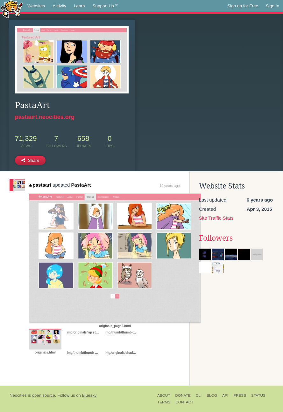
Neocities (18, 395)
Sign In (272, 5)
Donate (183, 395)
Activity (59, 5)
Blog (212, 395)
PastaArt (81, 185)
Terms (163, 402)
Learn (79, 5)
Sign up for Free (242, 5)
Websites (36, 5)
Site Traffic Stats (216, 218)
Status (258, 395)
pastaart (40, 185)
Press (239, 395)
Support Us (105, 6)
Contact (184, 402)
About (163, 395)
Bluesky (89, 395)
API (225, 395)
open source (43, 395)
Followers (216, 238)
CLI (199, 395)
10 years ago (169, 186)
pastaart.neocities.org (44, 117)
